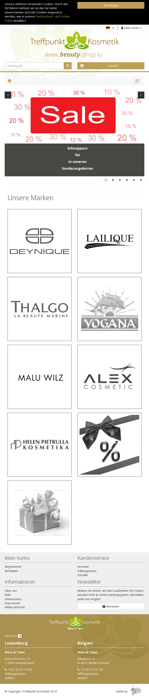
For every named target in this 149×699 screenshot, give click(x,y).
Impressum (12, 603)
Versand (82, 566)
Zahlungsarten (86, 571)
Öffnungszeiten (15, 674)
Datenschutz (13, 599)
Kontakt (82, 575)
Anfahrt (10, 678)
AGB (7, 595)
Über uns (11, 591)
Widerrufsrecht (15, 607)
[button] (39, 241)
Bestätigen (111, 5)
